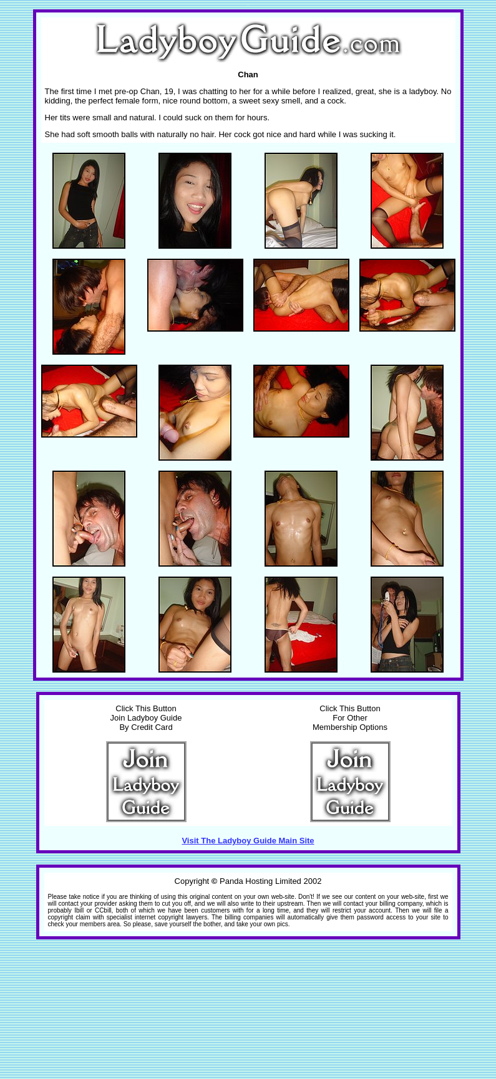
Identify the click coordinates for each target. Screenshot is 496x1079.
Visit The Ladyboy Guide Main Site (248, 840)
